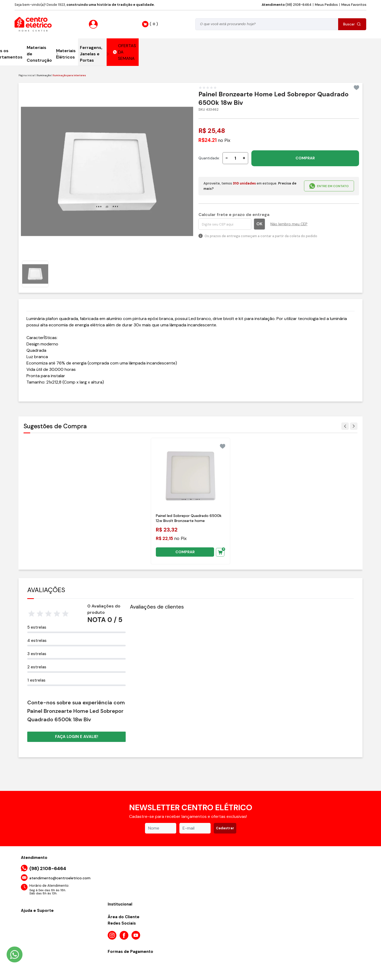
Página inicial (27, 75)
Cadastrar (225, 828)
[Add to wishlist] (356, 87)
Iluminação (44, 75)
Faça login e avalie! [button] (76, 736)
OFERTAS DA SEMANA (124, 52)
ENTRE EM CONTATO (329, 186)
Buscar (352, 24)
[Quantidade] (235, 158)
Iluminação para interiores (69, 75)
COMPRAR (305, 158)
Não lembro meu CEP (288, 224)
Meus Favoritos (353, 4)
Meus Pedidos (326, 4)
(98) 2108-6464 (286, 4)
